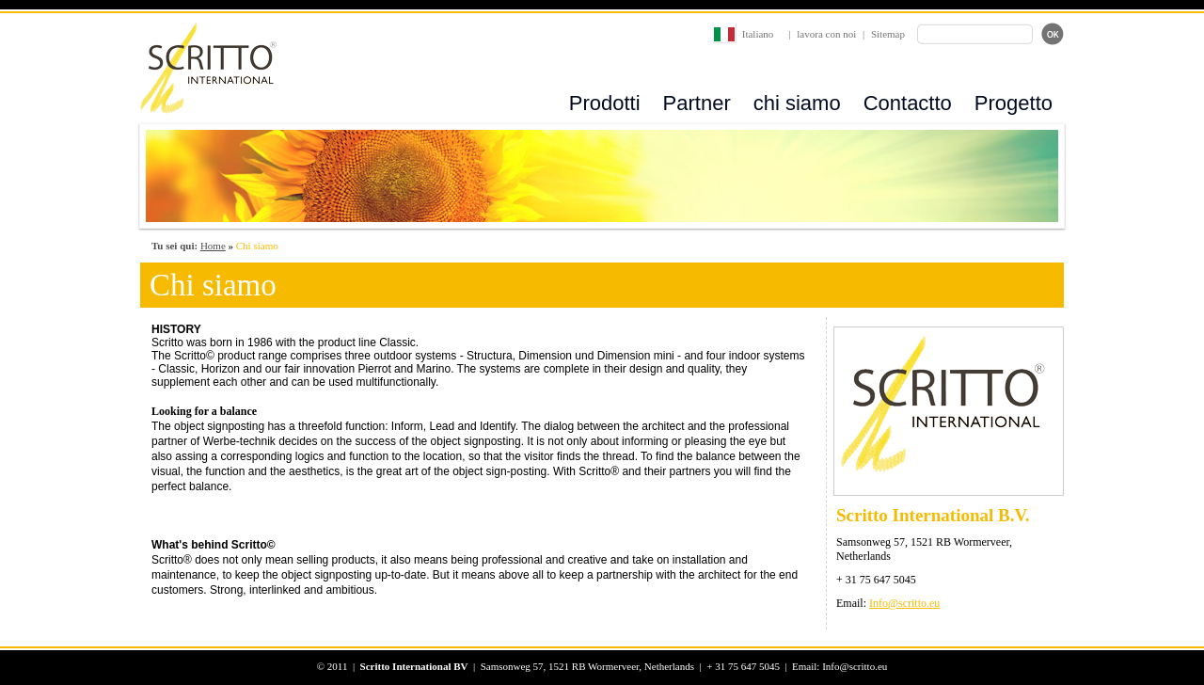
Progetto (1013, 103)
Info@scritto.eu (904, 603)
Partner (697, 103)
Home (213, 245)
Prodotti (605, 103)
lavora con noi (826, 34)
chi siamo (797, 103)
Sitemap (888, 34)
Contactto (907, 103)
